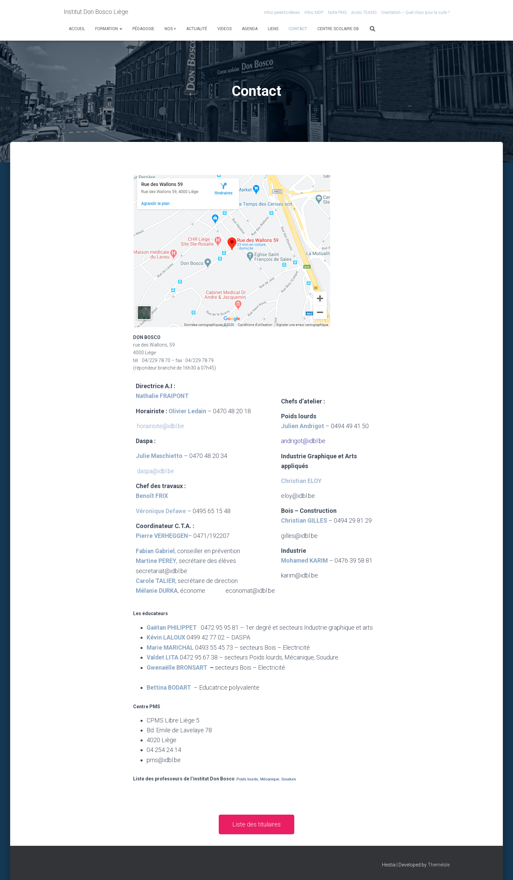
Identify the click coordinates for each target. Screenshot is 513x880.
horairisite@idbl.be (161, 425)
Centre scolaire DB (338, 28)
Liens (273, 28)
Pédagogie (143, 28)
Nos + (170, 28)
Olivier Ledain (188, 410)
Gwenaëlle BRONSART (178, 675)
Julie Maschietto (160, 455)
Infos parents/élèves (282, 12)
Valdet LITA (163, 665)
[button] (256, 832)
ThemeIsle (439, 864)
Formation (108, 28)
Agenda (250, 28)
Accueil (77, 28)
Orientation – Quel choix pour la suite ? (415, 12)
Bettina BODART (169, 695)
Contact (297, 28)
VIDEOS (224, 28)
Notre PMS (337, 12)
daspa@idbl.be (156, 470)
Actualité (196, 28)
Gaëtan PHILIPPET (172, 636)
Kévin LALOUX (166, 646)
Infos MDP (313, 12)
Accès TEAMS (364, 12)
